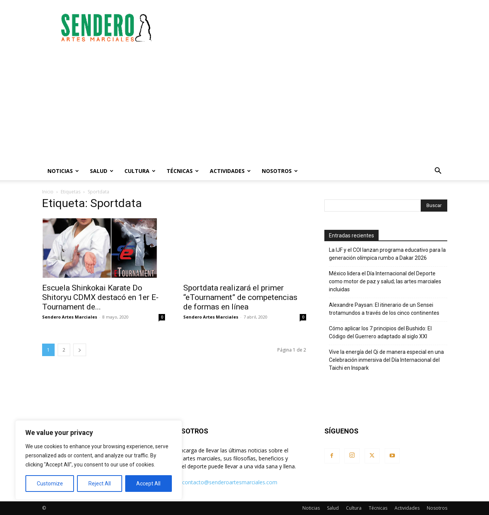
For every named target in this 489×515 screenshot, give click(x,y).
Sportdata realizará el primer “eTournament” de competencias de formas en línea (240, 297)
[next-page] (79, 350)
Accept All (148, 483)
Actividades (230, 170)
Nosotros (280, 170)
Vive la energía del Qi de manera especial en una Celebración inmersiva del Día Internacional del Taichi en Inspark (386, 360)
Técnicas (183, 170)
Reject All (99, 483)
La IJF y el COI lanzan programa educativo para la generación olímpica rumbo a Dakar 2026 (387, 254)
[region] (98, 460)
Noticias (63, 170)
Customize (50, 483)
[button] (438, 171)
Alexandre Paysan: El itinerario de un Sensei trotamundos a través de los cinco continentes (384, 309)
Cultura (140, 170)
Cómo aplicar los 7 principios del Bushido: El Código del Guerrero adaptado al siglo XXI (380, 332)
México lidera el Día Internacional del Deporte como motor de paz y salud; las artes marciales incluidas (385, 281)
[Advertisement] (309, 28)
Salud (101, 170)
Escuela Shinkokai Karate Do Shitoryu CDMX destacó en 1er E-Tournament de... (100, 297)
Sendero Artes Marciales (69, 317)
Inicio (47, 191)
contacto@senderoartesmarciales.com (229, 482)
